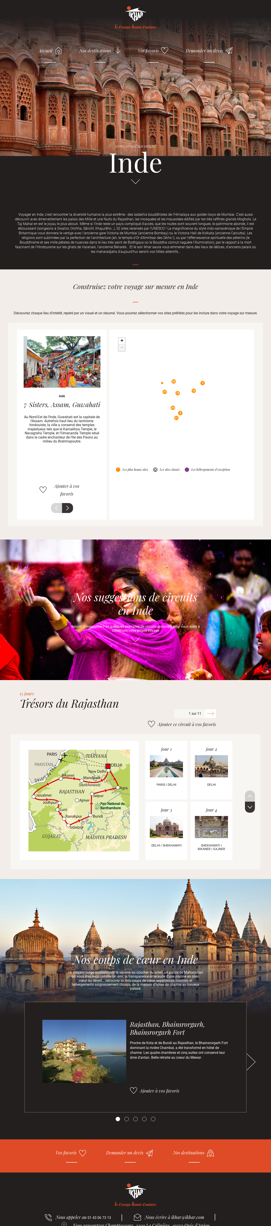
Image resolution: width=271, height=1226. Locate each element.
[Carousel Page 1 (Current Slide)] (118, 1119)
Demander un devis (204, 50)
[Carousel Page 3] (135, 1119)
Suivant (67, 508)
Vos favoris (148, 50)
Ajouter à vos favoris (66, 490)
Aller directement (135, 183)
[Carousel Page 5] (153, 1119)
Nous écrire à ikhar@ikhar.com (174, 1217)
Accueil (46, 50)
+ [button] (121, 341)
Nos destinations (95, 50)
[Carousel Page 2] (126, 1119)
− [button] (121, 348)
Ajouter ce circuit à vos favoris (187, 724)
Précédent (56, 508)
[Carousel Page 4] (144, 1119)
